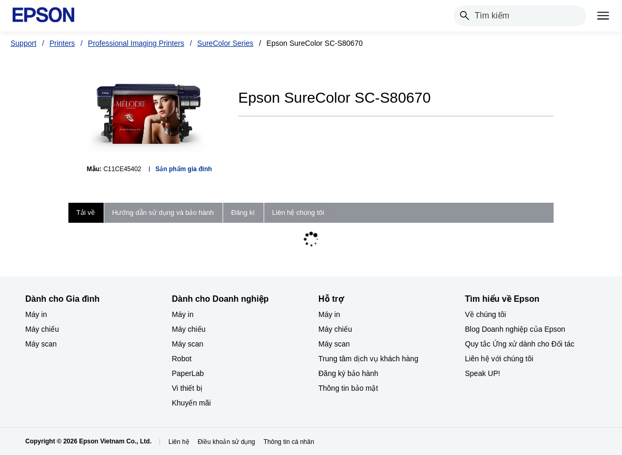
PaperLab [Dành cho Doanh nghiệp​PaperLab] (188, 373)
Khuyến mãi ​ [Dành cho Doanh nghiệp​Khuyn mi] (192, 403)
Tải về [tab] (85, 212)
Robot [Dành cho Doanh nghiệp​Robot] (182, 358)
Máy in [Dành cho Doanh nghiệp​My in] (183, 314)
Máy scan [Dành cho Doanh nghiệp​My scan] (188, 344)
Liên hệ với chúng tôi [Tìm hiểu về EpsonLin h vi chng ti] (499, 358)
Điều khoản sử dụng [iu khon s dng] (226, 442)
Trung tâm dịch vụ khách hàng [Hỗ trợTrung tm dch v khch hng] (368, 358)
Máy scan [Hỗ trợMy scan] (334, 344)
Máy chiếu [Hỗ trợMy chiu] (335, 329)
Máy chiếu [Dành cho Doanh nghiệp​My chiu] (189, 329)
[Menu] (603, 15)
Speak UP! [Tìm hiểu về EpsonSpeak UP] (482, 373)
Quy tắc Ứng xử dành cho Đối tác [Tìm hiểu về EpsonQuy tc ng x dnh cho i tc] (520, 344)
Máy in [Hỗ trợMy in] (329, 314)
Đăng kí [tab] (243, 212)
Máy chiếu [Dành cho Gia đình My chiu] (42, 329)
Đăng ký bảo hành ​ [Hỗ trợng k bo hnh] (349, 373)
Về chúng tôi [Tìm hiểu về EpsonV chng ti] (485, 314)
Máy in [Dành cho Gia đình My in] (36, 314)
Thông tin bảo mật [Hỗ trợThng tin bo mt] (348, 388)
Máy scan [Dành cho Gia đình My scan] (41, 344)
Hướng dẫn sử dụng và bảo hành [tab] (163, 212)
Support (23, 43)
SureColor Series (225, 43)
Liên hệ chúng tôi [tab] (298, 212)
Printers (62, 43)
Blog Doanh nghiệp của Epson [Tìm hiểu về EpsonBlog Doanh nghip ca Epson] (515, 329)
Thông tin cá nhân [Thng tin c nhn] (289, 442)
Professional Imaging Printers (136, 43)
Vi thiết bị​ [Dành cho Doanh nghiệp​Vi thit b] (187, 388)
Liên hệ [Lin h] (178, 442)
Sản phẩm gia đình (183, 169)
